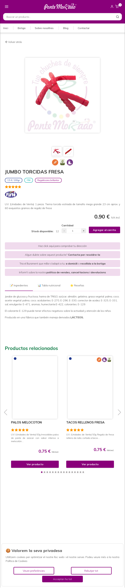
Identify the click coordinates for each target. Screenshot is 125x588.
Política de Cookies (16, 561)
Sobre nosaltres (44, 28)
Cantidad (67, 225)
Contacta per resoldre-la (84, 254)
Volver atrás (13, 42)
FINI (28, 180)
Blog (65, 28)
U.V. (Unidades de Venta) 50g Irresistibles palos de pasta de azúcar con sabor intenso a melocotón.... (35, 438)
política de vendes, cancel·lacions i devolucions (76, 272)
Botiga (21, 28)
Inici (5, 28)
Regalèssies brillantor (48, 180)
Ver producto (35, 464)
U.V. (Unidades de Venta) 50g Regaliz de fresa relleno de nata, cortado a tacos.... (90, 436)
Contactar (84, 28)
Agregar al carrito (104, 230)
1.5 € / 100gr (13, 180)
